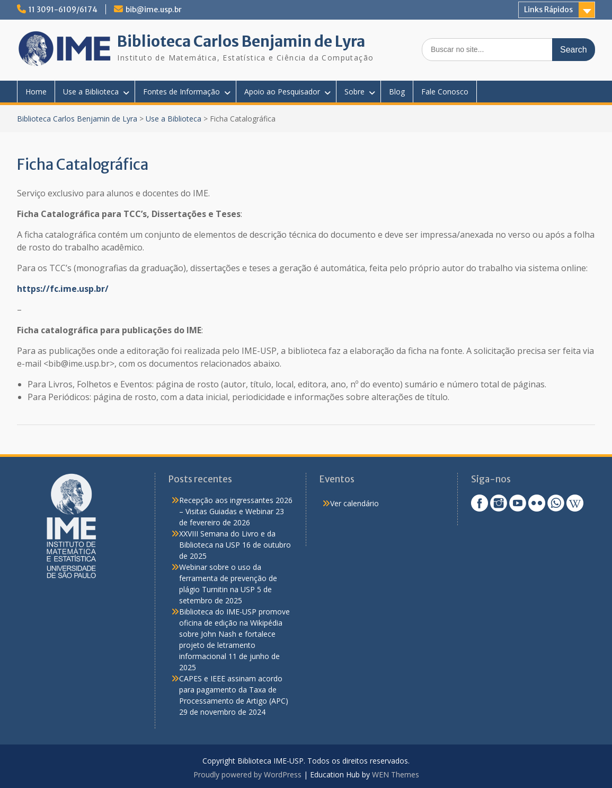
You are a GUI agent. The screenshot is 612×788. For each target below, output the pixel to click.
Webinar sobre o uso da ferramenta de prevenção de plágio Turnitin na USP (228, 578)
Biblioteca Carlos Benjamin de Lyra (241, 41)
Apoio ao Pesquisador (282, 91)
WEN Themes (395, 774)
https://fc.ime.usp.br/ (63, 289)
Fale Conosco (444, 91)
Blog (397, 91)
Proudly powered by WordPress (247, 774)
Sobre (354, 91)
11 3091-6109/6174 (63, 9)
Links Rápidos (548, 9)
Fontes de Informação (181, 91)
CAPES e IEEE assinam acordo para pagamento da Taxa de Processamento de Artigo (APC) (233, 689)
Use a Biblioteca (91, 91)
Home (36, 91)
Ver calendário (354, 503)
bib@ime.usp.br (154, 9)
